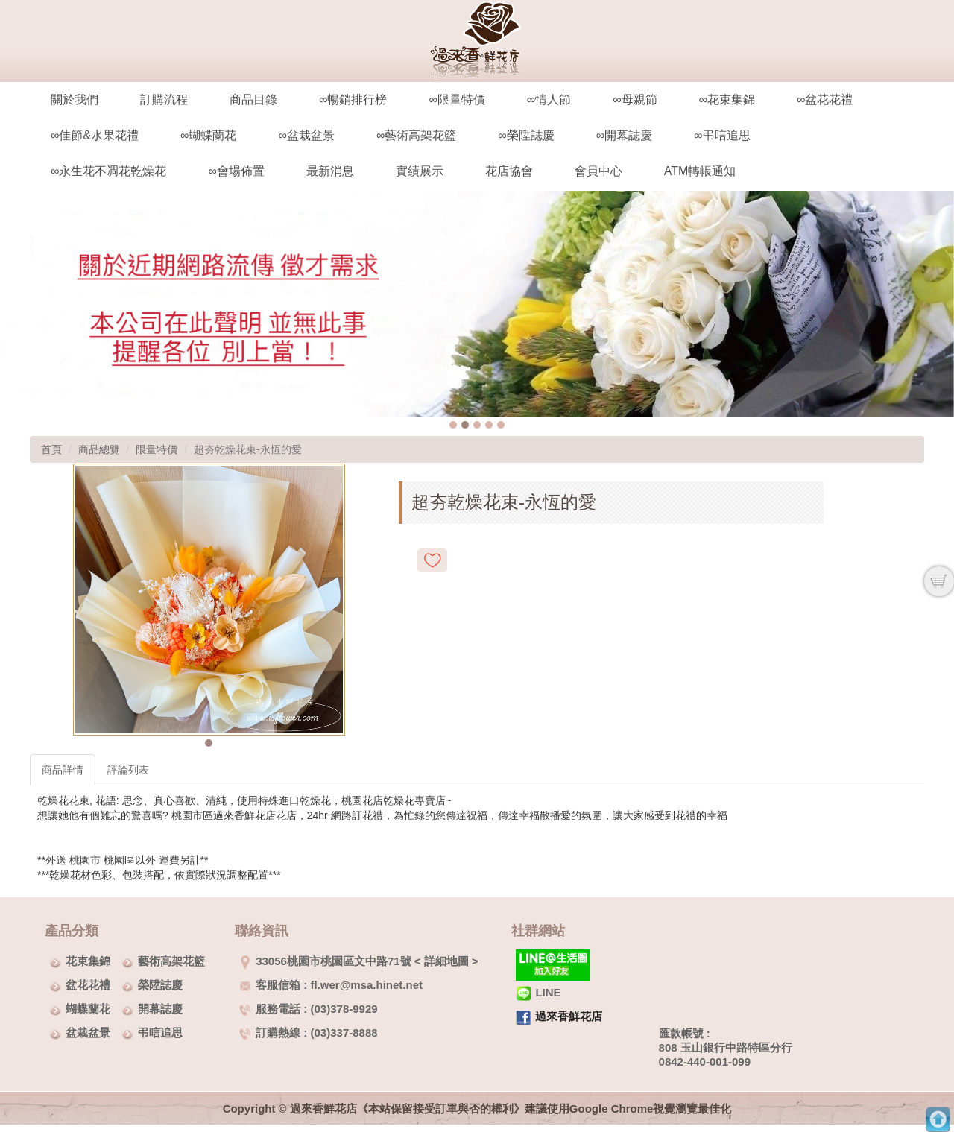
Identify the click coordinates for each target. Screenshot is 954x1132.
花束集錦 (88, 961)
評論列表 (128, 770)
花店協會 (509, 171)
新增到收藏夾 (432, 560)
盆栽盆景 (88, 1032)
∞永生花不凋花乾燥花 (108, 171)
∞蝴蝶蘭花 (208, 135)
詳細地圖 (446, 961)
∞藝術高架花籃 (416, 135)
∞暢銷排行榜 (353, 99)
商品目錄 (253, 99)
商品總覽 (99, 449)
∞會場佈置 (236, 171)
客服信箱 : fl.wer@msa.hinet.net (331, 984)
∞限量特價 (456, 99)
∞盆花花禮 (825, 99)
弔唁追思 (160, 1032)
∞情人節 (549, 99)
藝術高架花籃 (171, 961)
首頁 (51, 449)
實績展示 (419, 171)
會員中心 (598, 171)
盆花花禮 (88, 984)
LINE (538, 992)
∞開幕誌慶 (624, 135)
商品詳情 (62, 770)
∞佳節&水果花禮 (95, 135)
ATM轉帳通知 (700, 171)
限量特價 (156, 449)
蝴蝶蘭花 (88, 1008)
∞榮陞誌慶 (526, 135)
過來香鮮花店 (568, 1016)
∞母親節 (635, 99)
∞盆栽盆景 (306, 135)
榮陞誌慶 (160, 984)
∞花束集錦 (727, 99)
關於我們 (74, 99)
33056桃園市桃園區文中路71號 (325, 961)
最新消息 (330, 171)
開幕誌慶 (160, 1008)
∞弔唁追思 (722, 135)
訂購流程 (164, 99)
